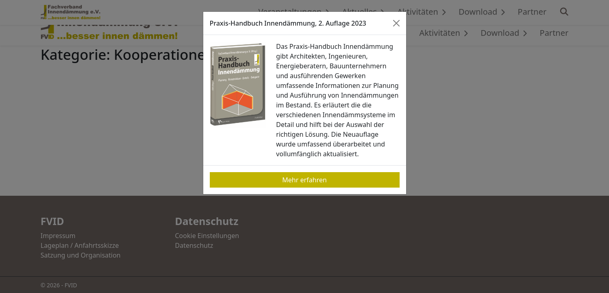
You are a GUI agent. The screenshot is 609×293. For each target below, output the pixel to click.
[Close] (396, 23)
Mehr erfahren (304, 179)
